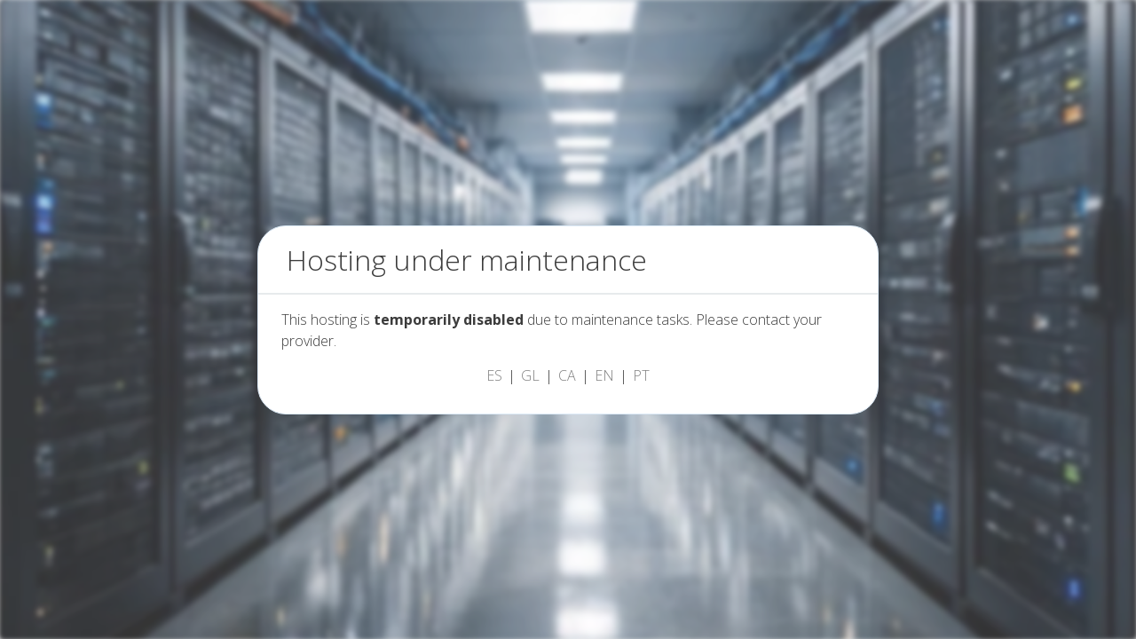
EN (604, 375)
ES (494, 375)
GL (530, 375)
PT (641, 375)
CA (567, 375)
